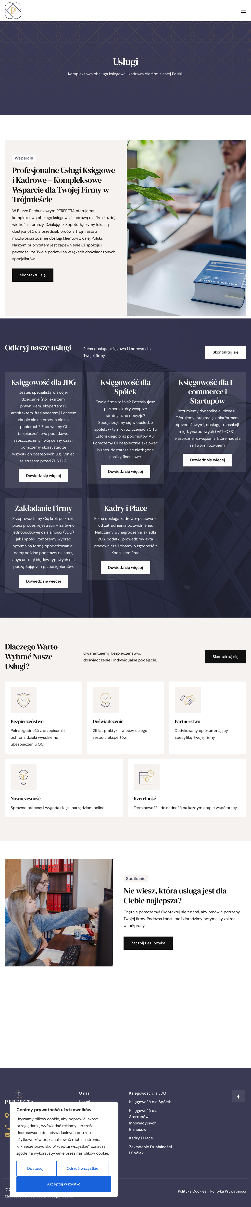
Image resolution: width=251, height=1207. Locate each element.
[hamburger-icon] (243, 11)
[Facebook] (238, 1096)
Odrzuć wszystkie (82, 1168)
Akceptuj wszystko (64, 1184)
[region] (64, 1149)
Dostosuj (35, 1168)
